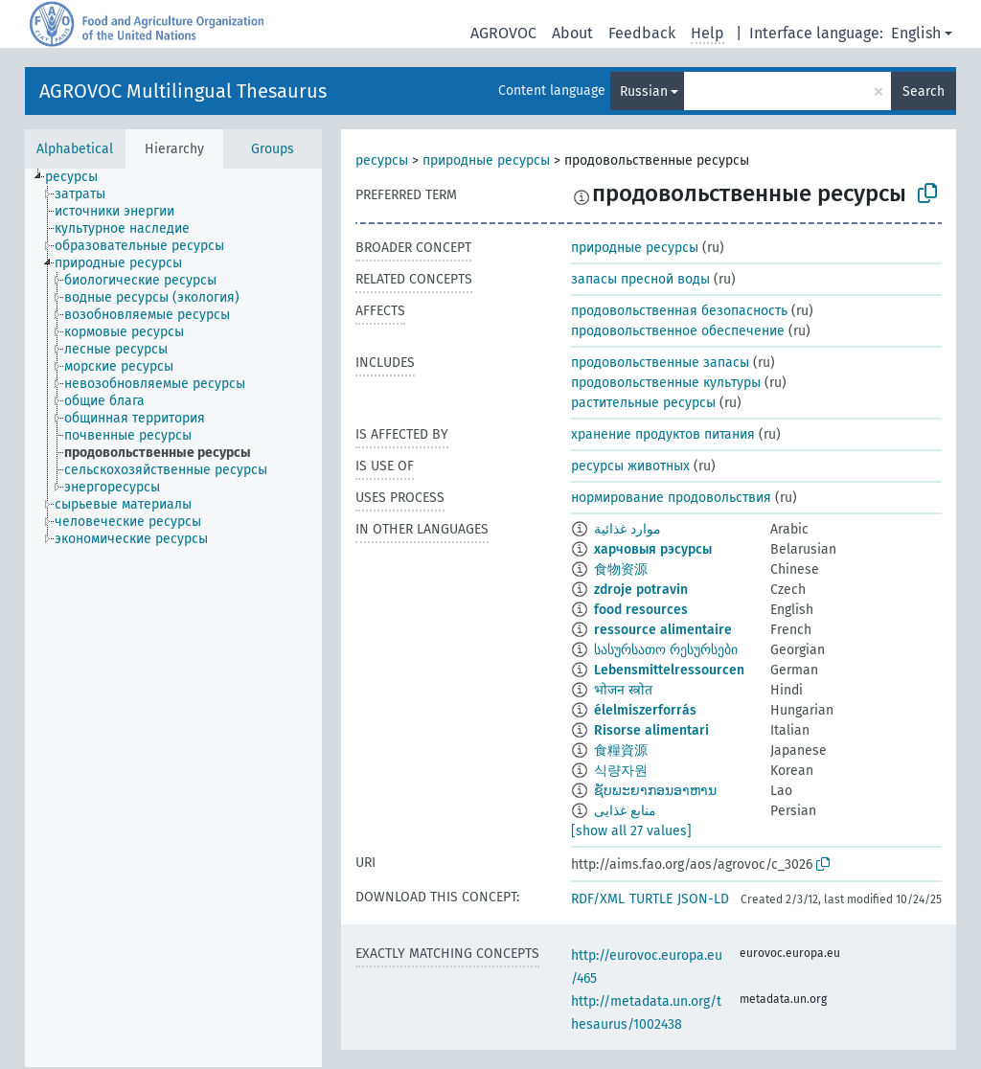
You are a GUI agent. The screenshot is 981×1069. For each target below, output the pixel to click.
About (572, 33)
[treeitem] (79, 177)
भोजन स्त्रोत (623, 690)
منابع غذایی (625, 811)
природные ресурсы (486, 160)
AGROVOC (503, 33)
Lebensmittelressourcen (669, 670)
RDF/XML (598, 899)
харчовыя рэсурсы (653, 549)
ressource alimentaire (663, 630)
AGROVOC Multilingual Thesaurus (183, 91)
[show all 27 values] (631, 831)
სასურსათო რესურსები (666, 650)
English (916, 33)
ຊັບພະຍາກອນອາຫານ (655, 791)
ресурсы (381, 160)
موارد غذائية (627, 529)
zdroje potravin (641, 589)
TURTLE (651, 899)
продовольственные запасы (660, 362)
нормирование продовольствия (671, 497)
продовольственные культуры (666, 383)
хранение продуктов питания (663, 434)
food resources (641, 610)
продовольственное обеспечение (678, 331)
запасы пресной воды (640, 279)
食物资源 (621, 569)
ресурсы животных (630, 466)
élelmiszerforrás (645, 710)
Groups (272, 149)
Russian (644, 91)
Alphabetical (74, 149)
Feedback (641, 33)
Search (923, 91)
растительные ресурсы (643, 403)
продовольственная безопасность (679, 311)
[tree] (173, 618)
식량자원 (621, 770)
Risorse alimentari (651, 730)
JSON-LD (703, 899)
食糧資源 (621, 750)
